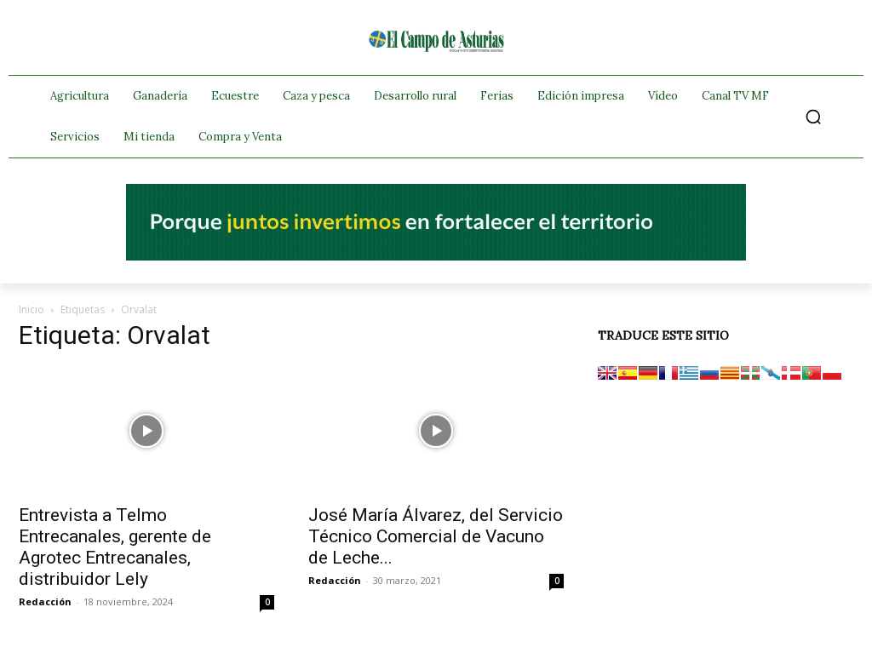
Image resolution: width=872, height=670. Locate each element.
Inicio (31, 309)
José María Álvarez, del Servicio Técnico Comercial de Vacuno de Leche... (435, 536)
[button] (813, 116)
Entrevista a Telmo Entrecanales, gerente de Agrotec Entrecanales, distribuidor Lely (115, 547)
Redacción (45, 601)
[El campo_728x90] (436, 256)
